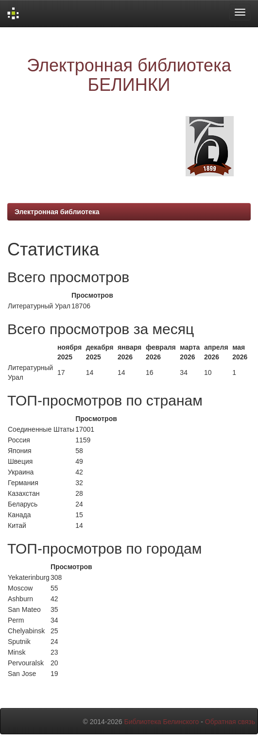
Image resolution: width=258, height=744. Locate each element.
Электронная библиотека (57, 212)
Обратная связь (230, 722)
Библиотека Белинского (161, 722)
